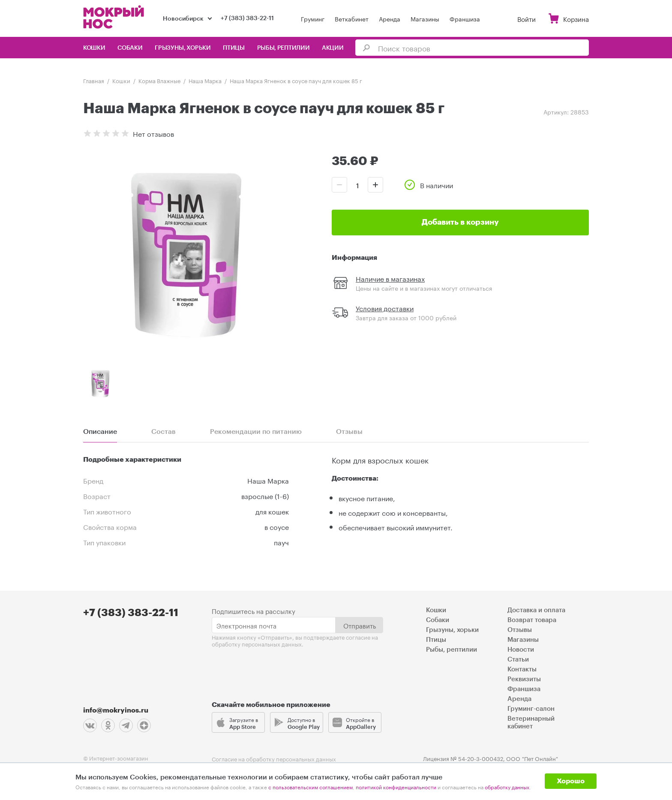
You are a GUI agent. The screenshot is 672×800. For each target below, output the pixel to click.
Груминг (312, 18)
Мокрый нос (114, 17)
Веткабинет (352, 18)
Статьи (518, 659)
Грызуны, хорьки (183, 48)
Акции (333, 48)
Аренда (389, 18)
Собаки (129, 48)
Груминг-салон (531, 709)
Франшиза (465, 18)
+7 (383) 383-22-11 (247, 18)
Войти (526, 18)
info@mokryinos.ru (115, 710)
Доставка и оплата (536, 610)
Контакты (522, 669)
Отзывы (519, 630)
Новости (520, 650)
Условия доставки (385, 307)
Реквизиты (524, 679)
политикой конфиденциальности (396, 786)
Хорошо (571, 781)
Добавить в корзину (460, 222)
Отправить (359, 625)
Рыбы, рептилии (283, 48)
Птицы (234, 48)
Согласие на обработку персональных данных (274, 758)
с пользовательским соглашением (310, 786)
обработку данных (507, 786)
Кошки (94, 48)
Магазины (425, 18)
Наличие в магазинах (390, 278)
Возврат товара (531, 620)
